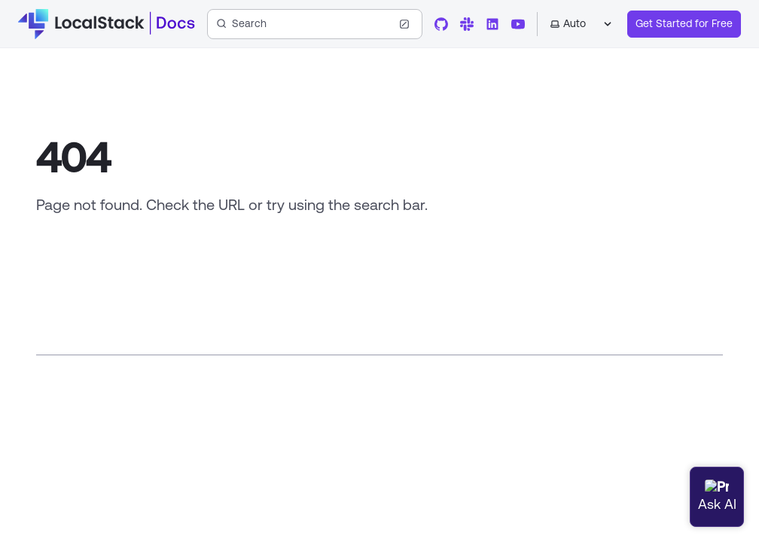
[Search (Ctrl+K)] (314, 24)
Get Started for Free (684, 23)
